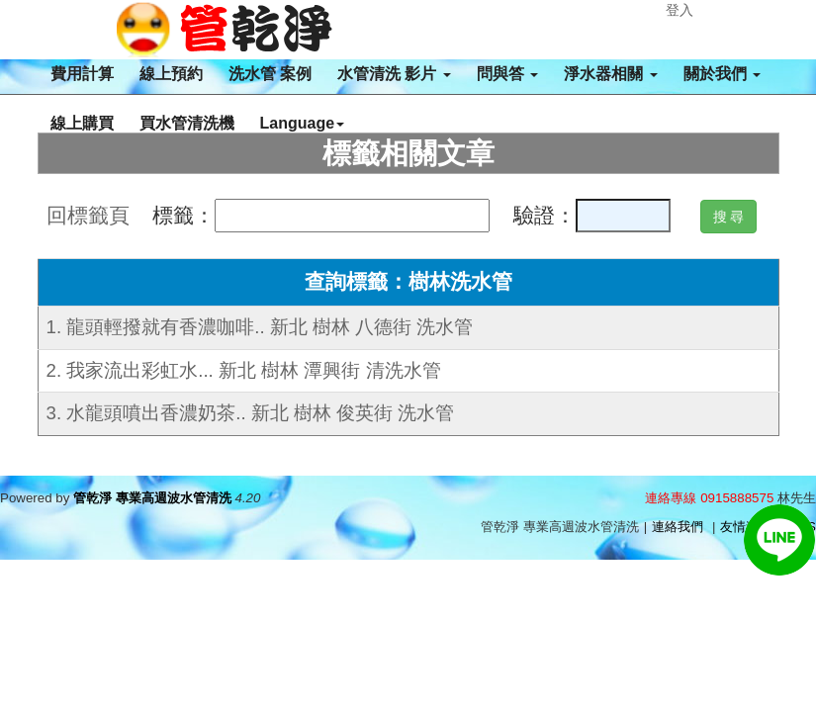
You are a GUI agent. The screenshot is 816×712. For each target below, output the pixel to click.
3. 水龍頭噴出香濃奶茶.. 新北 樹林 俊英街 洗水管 (250, 412)
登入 (679, 10)
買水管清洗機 (186, 123)
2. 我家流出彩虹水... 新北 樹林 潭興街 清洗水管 (243, 370)
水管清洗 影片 (394, 73)
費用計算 (82, 73)
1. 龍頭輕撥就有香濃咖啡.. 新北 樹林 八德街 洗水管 (260, 326)
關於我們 (722, 73)
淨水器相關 (610, 73)
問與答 (507, 73)
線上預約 (171, 73)
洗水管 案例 (270, 73)
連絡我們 (677, 526)
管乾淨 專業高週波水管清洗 (152, 497)
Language (302, 123)
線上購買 (82, 123)
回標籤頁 (88, 215)
